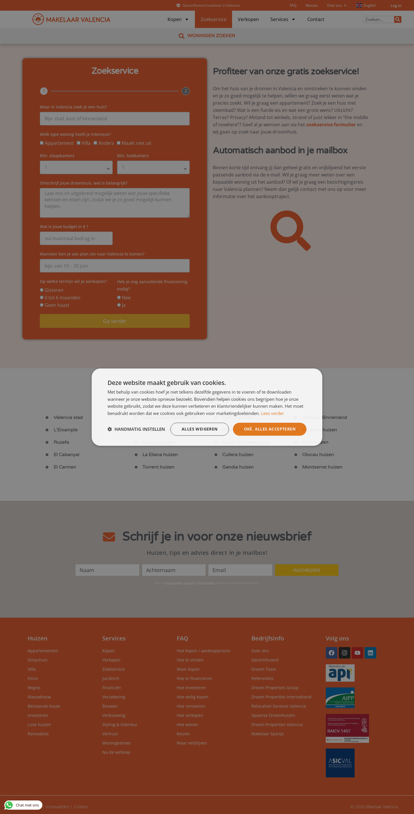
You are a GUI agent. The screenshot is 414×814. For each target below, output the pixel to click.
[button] (136, 429)
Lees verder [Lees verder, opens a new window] (272, 413)
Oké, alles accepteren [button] (270, 429)
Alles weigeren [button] (200, 429)
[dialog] (207, 406)
